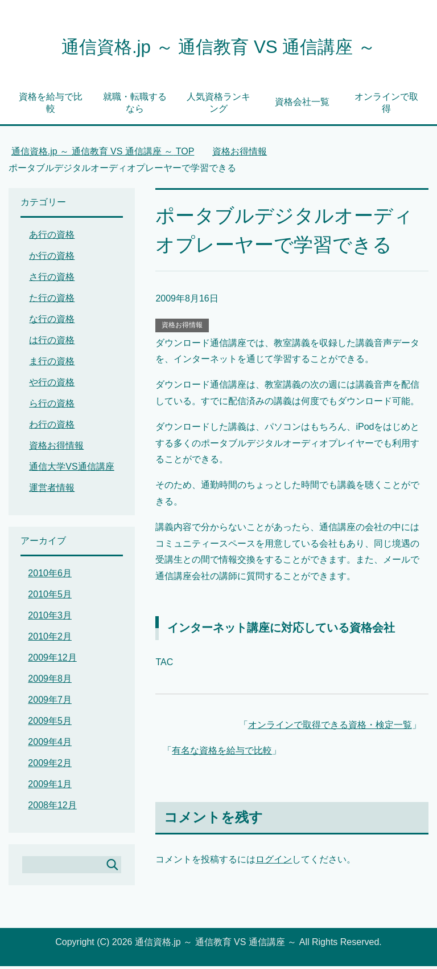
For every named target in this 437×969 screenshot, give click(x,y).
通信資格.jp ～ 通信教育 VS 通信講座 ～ (218, 47)
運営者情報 (52, 490)
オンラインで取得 (386, 105)
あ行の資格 (52, 237)
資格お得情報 (182, 328)
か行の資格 (52, 258)
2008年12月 (52, 808)
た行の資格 (52, 301)
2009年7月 (50, 702)
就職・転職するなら (135, 105)
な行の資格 (52, 322)
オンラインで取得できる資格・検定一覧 (330, 727)
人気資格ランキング (218, 105)
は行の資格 (52, 343)
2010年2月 (50, 639)
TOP (103, 154)
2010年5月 (50, 597)
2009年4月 (50, 745)
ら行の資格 (52, 406)
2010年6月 (50, 576)
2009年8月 (50, 681)
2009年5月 (50, 723)
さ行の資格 (52, 279)
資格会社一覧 (302, 104)
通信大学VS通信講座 (71, 469)
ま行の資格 (52, 364)
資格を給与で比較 (51, 105)
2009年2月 (50, 766)
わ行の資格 (52, 427)
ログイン (273, 862)
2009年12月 (52, 660)
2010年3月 (50, 618)
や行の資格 (52, 385)
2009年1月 (50, 787)
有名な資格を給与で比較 (222, 753)
